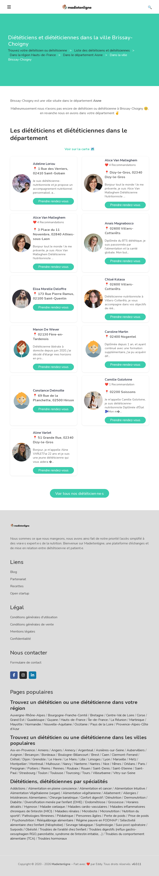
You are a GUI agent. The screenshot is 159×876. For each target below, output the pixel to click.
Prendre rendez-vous (53, 201)
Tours (86, 773)
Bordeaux (48, 755)
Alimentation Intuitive (129, 788)
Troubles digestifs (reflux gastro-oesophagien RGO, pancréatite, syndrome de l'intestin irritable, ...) (73, 831)
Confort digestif (92, 797)
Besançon (32, 755)
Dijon (26, 759)
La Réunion (118, 720)
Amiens (43, 750)
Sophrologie (104, 825)
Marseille (119, 759)
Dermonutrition (135, 797)
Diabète (16, 802)
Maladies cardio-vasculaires (87, 806)
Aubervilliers (136, 750)
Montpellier (18, 764)
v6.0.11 (136, 864)
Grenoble (39, 759)
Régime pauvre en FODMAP (96, 820)
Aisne (97, 100)
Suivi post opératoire (131, 825)
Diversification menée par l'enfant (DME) (53, 802)
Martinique (136, 720)
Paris (141, 764)
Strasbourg (27, 773)
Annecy (70, 750)
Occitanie (81, 724)
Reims (45, 768)
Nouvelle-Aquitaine (58, 724)
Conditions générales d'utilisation (33, 617)
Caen (105, 755)
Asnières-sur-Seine (110, 750)
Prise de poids (138, 816)
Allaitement (112, 793)
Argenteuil (85, 750)
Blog (13, 572)
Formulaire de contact (25, 662)
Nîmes (116, 764)
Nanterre (80, 764)
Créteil (15, 759)
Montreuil (36, 764)
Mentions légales (22, 631)
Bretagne (97, 715)
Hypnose (30, 806)
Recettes (17, 586)
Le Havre (55, 759)
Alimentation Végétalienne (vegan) (35, 793)
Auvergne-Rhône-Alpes (27, 715)
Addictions (17, 788)
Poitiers (33, 768)
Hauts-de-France (73, 720)
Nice (106, 764)
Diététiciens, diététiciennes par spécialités (59, 781)
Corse (141, 715)
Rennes (58, 768)
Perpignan (17, 768)
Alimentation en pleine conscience (52, 788)
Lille (83, 759)
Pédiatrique (65, 816)
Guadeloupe (36, 720)
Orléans (129, 764)
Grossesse (116, 802)
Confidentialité (20, 638)
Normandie (33, 724)
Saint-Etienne (122, 768)
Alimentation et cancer (96, 788)
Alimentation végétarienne (82, 793)
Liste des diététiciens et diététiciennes (102, 50)
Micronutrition (109, 811)
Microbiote (90, 811)
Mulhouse (53, 764)
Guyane (52, 720)
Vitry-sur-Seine (124, 773)
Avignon (16, 755)
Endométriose (95, 802)
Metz (132, 759)
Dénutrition (113, 797)
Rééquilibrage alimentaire (55, 820)
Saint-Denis (101, 768)
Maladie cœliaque (52, 806)
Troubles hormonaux (52, 838)
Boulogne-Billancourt (73, 755)
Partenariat (18, 579)
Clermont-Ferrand (124, 755)
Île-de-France (98, 720)
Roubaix (72, 768)
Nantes (95, 764)
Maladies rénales (67, 811)
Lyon (106, 759)
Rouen (85, 768)
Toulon (42, 773)
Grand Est (17, 720)
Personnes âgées (88, 816)
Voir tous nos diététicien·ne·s (79, 493)
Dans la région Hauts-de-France (33, 55)
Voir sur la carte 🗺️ (80, 149)
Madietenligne (61, 864)
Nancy (67, 764)
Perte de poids (114, 816)
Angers (56, 750)
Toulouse (56, 773)
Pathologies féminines (38, 816)
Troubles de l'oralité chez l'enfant (63, 829)
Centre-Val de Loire (120, 715)
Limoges (94, 759)
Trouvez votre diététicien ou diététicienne (38, 50)
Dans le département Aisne (83, 55)
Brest (95, 755)
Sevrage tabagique (79, 825)
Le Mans (70, 759)
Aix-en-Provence (22, 750)
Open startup (19, 593)
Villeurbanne (102, 773)
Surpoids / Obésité (23, 829)
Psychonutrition (23, 820)
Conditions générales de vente (32, 624)
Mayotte (16, 724)
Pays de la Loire (101, 724)
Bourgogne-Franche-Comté (67, 715)
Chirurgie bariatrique (63, 797)
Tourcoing (73, 773)
